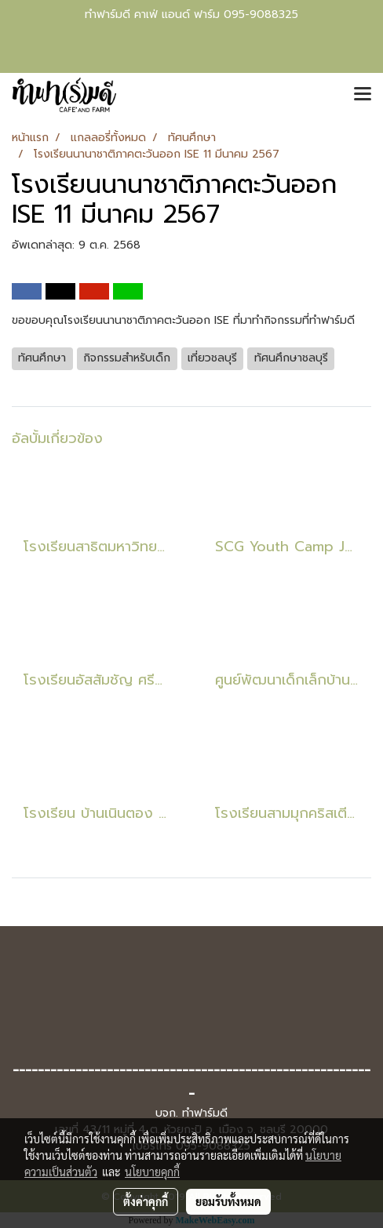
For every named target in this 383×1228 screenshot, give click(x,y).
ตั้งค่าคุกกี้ (145, 1201)
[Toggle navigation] (362, 95)
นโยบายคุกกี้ (152, 1171)
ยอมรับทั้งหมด (228, 1201)
